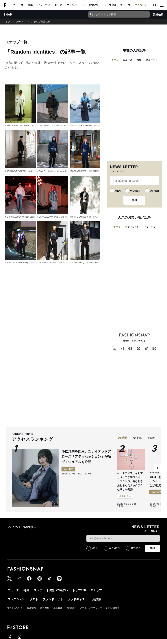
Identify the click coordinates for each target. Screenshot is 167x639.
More (141, 5)
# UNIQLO (82, 263)
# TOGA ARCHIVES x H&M (81, 171)
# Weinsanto (59, 217)
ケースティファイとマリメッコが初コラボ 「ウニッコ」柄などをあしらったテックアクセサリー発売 (130, 481)
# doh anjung (23, 263)
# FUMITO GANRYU (78, 217)
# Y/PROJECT (11, 263)
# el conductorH (76, 126)
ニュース (18, 5)
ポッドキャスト (77, 599)
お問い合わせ (112, 607)
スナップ (125, 5)
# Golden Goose (28, 217)
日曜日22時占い (57, 590)
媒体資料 (44, 607)
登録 (134, 200)
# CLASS (73, 263)
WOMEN (135, 190)
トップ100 (110, 5)
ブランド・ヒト (75, 5)
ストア (58, 5)
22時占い (94, 5)
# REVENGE (42, 263)
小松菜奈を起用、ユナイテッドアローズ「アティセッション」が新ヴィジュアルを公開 (86, 457)
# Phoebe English (64, 171)
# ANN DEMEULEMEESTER (17, 126)
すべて (114, 59)
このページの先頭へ (21, 527)
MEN (118, 190)
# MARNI (96, 171)
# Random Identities (57, 263)
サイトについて (15, 607)
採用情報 (31, 607)
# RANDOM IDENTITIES (59, 126)
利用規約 (71, 607)
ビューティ (43, 5)
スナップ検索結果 (40, 21)
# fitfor (89, 217)
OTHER (154, 190)
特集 (30, 5)
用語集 (96, 599)
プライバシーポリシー (91, 607)
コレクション (16, 599)
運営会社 (57, 607)
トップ (6, 21)
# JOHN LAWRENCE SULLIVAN (18, 171)
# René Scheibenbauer (46, 171)
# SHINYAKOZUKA (91, 126)
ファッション (132, 227)
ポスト (33, 599)
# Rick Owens (43, 126)
